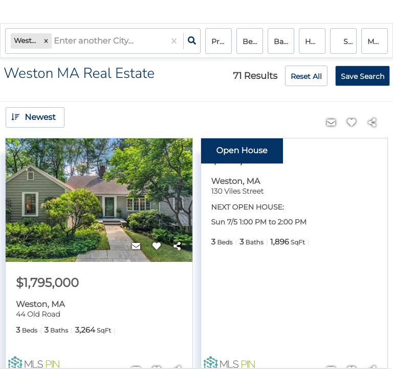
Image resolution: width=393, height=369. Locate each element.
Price (220, 41)
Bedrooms (253, 41)
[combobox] (55, 41)
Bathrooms (284, 41)
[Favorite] (156, 246)
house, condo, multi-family (315, 41)
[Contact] (136, 246)
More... (377, 41)
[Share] (177, 246)
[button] (46, 41)
